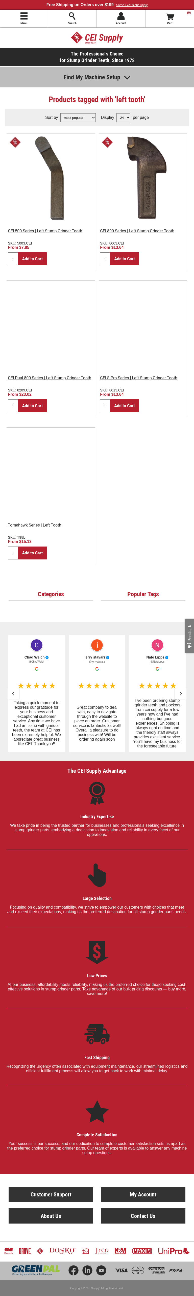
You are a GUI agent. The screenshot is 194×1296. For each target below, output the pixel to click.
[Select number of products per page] (123, 117)
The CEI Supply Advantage (97, 770)
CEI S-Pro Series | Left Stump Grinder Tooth (138, 377)
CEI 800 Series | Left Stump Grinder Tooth (137, 231)
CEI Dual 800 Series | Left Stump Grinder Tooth (49, 377)
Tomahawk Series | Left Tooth (34, 525)
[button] (13, 693)
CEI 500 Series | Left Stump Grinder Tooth (45, 231)
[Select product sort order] (78, 117)
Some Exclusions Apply (132, 5)
